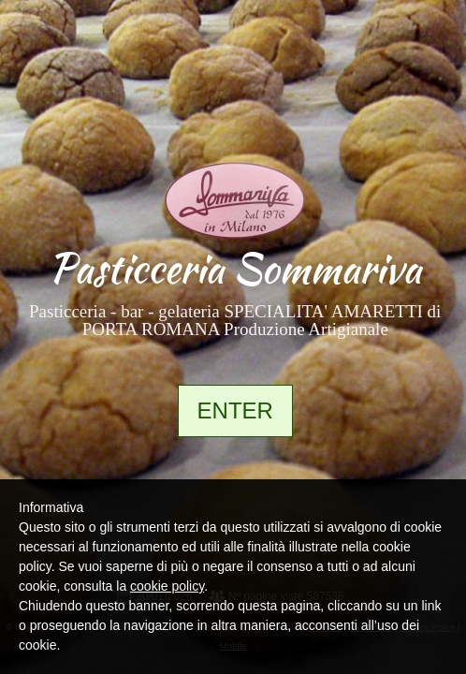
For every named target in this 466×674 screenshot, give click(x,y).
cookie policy (167, 586)
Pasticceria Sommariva (235, 268)
